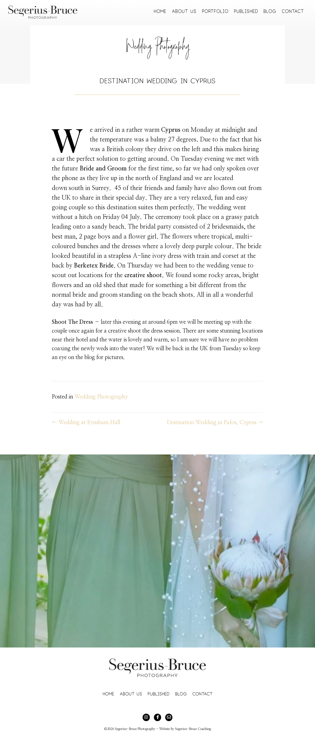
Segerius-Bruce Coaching (193, 728)
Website (164, 728)
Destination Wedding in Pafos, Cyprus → (215, 422)
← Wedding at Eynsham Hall (86, 422)
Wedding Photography (157, 49)
